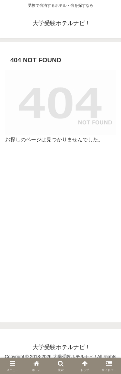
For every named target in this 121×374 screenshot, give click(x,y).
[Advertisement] (60, 232)
